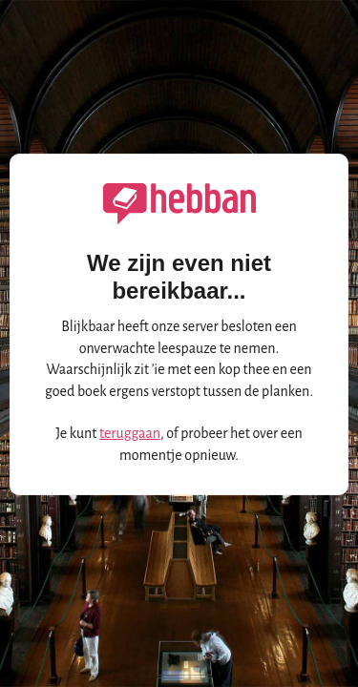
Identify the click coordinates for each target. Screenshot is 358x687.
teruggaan (129, 433)
